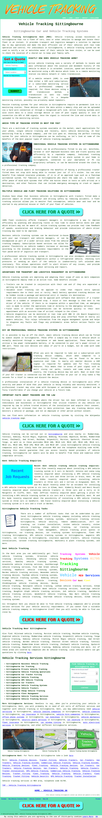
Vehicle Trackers (68, 760)
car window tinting (51, 723)
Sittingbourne (55, 434)
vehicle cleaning (91, 712)
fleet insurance (10, 723)
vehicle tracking (11, 418)
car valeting (73, 720)
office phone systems (13, 717)
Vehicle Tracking (69, 768)
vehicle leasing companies (47, 712)
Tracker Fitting (48, 760)
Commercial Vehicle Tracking (55, 763)
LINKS (70, 18)
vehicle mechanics (90, 717)
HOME (64, 18)
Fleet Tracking (40, 766)
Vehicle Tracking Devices (23, 760)
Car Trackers (87, 760)
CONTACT (85, 18)
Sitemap (3, 799)
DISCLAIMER (94, 18)
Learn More (87, 817)
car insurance (29, 714)
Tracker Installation (13, 771)
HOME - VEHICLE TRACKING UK (51, 790)
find (10, 634)
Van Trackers (50, 768)
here (29, 653)
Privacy (98, 799)
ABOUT (77, 18)
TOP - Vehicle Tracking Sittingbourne (21, 785)
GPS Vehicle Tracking (37, 771)
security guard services (34, 720)
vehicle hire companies (68, 714)
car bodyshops (53, 717)
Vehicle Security (40, 776)
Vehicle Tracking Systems (26, 763)
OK (97, 817)
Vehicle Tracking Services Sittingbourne (33, 658)
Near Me (45, 799)
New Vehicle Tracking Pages (17, 799)
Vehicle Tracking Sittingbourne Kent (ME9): (27, 37)
